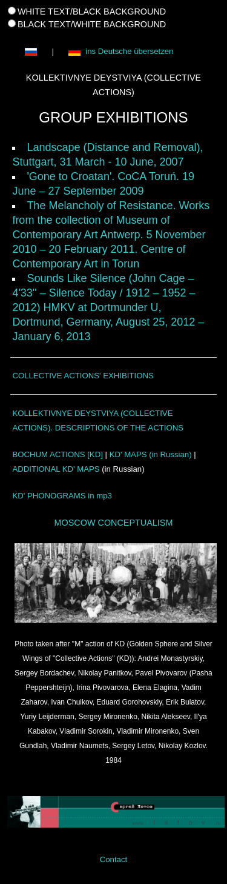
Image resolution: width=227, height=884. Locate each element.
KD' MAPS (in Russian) (151, 454)
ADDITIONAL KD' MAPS (55, 469)
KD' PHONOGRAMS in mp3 (61, 495)
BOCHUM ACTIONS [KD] (57, 454)
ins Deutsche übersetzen (120, 52)
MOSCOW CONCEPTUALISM (113, 522)
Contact (113, 858)
